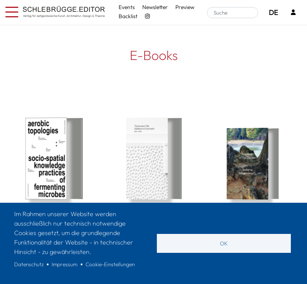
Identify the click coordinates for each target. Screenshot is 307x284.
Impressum (64, 264)
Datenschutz (29, 264)
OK (224, 243)
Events (127, 7)
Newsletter (155, 7)
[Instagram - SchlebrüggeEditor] (147, 16)
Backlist (128, 16)
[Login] (293, 13)
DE (273, 12)
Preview (184, 7)
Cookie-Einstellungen (110, 264)
